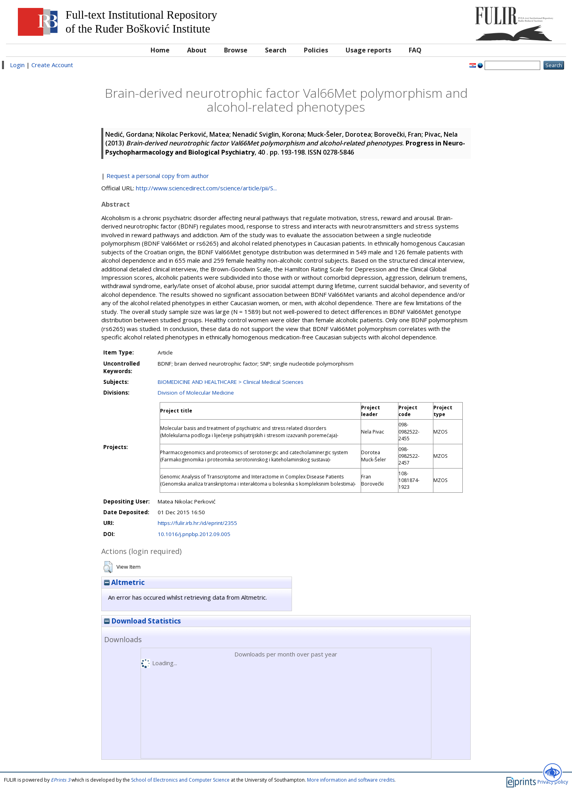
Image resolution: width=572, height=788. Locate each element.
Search (275, 50)
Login (17, 65)
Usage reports (368, 50)
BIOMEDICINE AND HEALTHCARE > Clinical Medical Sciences (230, 381)
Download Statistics (142, 620)
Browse (235, 50)
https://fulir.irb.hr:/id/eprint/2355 (197, 523)
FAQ (415, 50)
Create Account (52, 65)
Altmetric (124, 582)
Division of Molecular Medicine (196, 392)
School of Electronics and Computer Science (180, 779)
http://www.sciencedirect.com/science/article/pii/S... (206, 188)
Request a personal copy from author (157, 176)
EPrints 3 (60, 779)
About (197, 50)
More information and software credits (350, 779)
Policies (316, 50)
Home (160, 50)
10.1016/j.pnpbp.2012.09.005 (194, 534)
